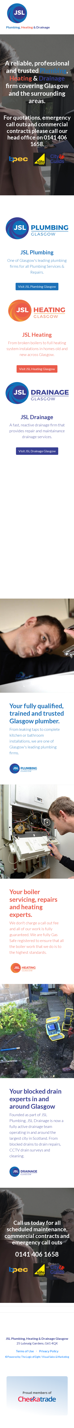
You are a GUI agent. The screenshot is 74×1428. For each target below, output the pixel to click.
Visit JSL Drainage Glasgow (37, 451)
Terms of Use (25, 1351)
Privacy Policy (48, 1351)
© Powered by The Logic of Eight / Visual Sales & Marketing (37, 1356)
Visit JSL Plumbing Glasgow (37, 286)
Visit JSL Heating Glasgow (37, 369)
